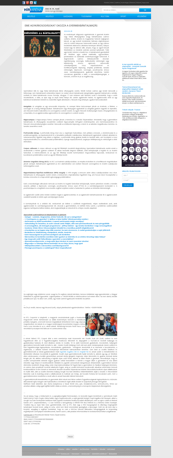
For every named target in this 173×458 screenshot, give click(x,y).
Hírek (112, 3)
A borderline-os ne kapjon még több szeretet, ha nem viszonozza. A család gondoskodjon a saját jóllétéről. (67, 230)
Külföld (50, 16)
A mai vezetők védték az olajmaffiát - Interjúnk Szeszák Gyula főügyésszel (134, 66)
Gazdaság (68, 16)
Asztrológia (125, 3)
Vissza (70, 437)
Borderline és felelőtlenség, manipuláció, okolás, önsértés (48, 232)
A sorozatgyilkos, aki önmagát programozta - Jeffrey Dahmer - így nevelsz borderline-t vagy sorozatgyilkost (68, 226)
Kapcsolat (145, 3)
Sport (123, 16)
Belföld (31, 16)
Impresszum (75, 454)
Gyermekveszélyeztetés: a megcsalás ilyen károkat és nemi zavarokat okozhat (57, 241)
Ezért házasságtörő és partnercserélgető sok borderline (47, 235)
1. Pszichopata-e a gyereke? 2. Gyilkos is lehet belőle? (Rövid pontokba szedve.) (56, 219)
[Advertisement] (134, 44)
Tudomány (86, 16)
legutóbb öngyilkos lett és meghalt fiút (74, 352)
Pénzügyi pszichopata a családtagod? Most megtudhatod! (48, 248)
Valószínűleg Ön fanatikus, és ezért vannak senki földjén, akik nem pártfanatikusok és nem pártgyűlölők (67, 223)
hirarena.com (65, 454)
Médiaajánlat (113, 454)
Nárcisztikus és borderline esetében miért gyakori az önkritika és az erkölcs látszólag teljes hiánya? (65, 237)
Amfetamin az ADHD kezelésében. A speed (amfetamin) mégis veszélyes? (54, 221)
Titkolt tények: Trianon (131, 110)
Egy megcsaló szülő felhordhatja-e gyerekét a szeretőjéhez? (49, 239)
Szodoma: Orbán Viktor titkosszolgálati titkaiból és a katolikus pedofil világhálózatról (59, 228)
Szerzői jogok (85, 454)
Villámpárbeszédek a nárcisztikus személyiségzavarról (47, 246)
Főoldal (106, 3)
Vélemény (141, 16)
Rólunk (138, 3)
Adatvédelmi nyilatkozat (99, 454)
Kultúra (105, 16)
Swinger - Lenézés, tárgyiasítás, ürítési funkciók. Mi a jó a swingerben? (53, 217)
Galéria (117, 3)
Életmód (132, 3)
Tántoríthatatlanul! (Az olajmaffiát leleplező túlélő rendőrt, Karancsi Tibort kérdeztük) (132, 90)
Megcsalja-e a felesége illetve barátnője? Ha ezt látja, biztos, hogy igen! (54, 243)
